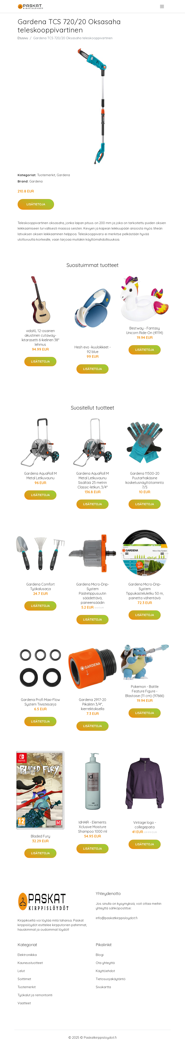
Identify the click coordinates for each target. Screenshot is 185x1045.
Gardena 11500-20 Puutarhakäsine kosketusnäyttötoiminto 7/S (145, 480)
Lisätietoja (35, 204)
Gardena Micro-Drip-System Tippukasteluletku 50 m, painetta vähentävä (145, 591)
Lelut (21, 971)
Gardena (63, 175)
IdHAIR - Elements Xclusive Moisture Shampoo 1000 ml (92, 827)
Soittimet (24, 979)
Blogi (100, 955)
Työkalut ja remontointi (35, 995)
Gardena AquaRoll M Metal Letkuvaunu (40, 475)
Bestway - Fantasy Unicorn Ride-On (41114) (144, 330)
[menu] (162, 6)
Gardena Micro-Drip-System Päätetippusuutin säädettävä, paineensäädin (92, 593)
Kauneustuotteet (30, 963)
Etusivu (23, 38)
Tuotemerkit (46, 175)
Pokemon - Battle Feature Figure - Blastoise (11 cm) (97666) (144, 691)
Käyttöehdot (105, 971)
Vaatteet (24, 1003)
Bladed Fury (40, 836)
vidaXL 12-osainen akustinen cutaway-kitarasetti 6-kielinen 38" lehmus (40, 338)
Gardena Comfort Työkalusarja (40, 586)
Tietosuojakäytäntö (111, 979)
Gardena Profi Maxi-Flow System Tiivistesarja (40, 701)
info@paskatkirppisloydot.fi (116, 918)
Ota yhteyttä (105, 963)
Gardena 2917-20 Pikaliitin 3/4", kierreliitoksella (92, 704)
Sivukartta (103, 987)
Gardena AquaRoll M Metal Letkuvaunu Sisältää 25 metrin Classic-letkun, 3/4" (92, 480)
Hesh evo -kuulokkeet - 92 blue (92, 349)
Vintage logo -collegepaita (144, 824)
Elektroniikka (27, 955)
